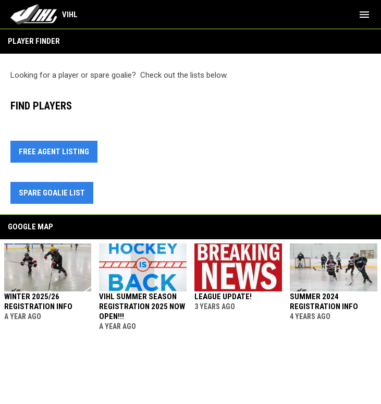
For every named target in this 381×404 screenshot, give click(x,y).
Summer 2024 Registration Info (324, 301)
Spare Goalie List (52, 193)
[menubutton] (364, 14)
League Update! (223, 296)
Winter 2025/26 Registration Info (38, 301)
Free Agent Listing (54, 151)
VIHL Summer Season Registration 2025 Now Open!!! (142, 306)
